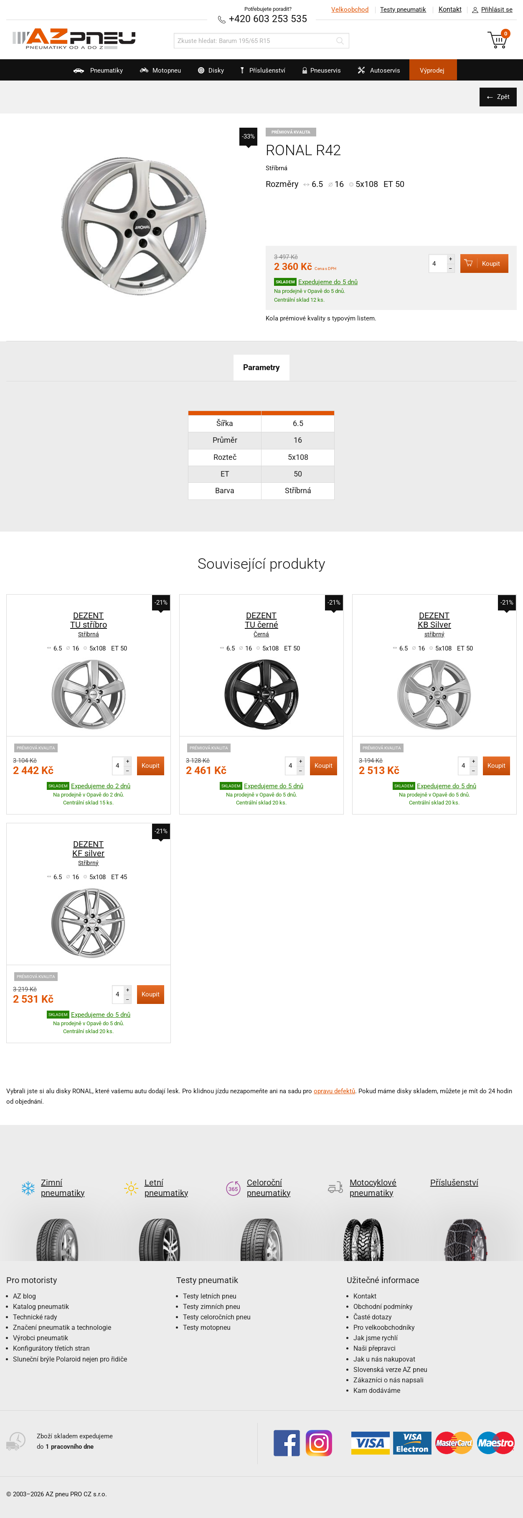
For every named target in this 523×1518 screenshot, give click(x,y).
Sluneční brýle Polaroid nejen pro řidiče (70, 1345)
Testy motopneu (207, 1314)
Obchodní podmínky (383, 1293)
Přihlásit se (490, 10)
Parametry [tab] (261, 367)
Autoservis (388, 73)
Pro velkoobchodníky (384, 1314)
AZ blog (24, 1282)
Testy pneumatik (402, 9)
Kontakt (449, 9)
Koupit (477, 263)
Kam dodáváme (376, 1377)
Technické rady (35, 1303)
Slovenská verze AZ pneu (390, 1356)
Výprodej (450, 70)
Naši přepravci (374, 1335)
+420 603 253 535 (268, 19)
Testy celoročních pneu (217, 1303)
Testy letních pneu (209, 1282)
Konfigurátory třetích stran (51, 1335)
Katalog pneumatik (41, 1293)
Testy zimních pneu (211, 1293)
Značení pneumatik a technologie (62, 1314)
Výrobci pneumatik (40, 1325)
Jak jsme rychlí (375, 1325)
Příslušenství (266, 70)
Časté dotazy (372, 1303)
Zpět (502, 96)
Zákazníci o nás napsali (388, 1366)
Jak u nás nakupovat (384, 1345)
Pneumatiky (78, 73)
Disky (202, 73)
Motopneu (146, 73)
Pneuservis (325, 73)
